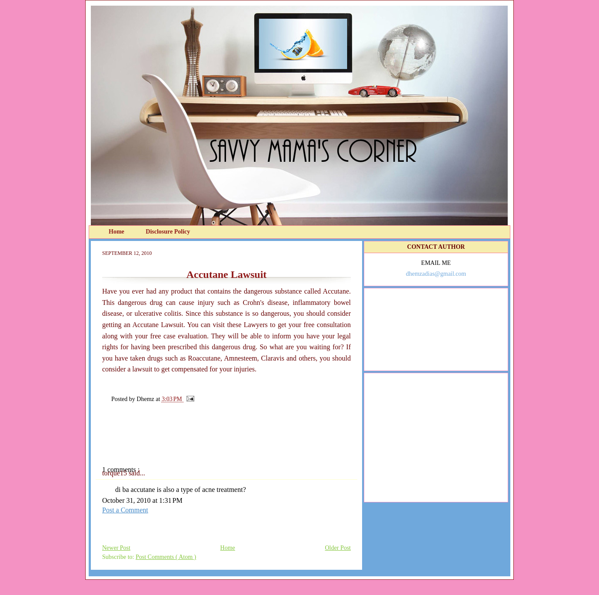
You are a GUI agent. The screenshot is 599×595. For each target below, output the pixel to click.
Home (117, 231)
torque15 (115, 473)
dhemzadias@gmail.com (436, 274)
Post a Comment (125, 510)
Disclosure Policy (168, 231)
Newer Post (116, 548)
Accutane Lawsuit (226, 274)
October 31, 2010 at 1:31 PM (142, 500)
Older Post (338, 548)
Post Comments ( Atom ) (166, 557)
